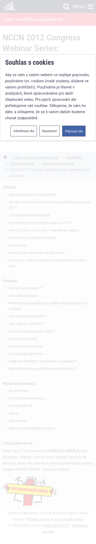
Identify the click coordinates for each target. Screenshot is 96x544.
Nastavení (49, 131)
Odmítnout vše (23, 131)
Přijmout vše (74, 131)
